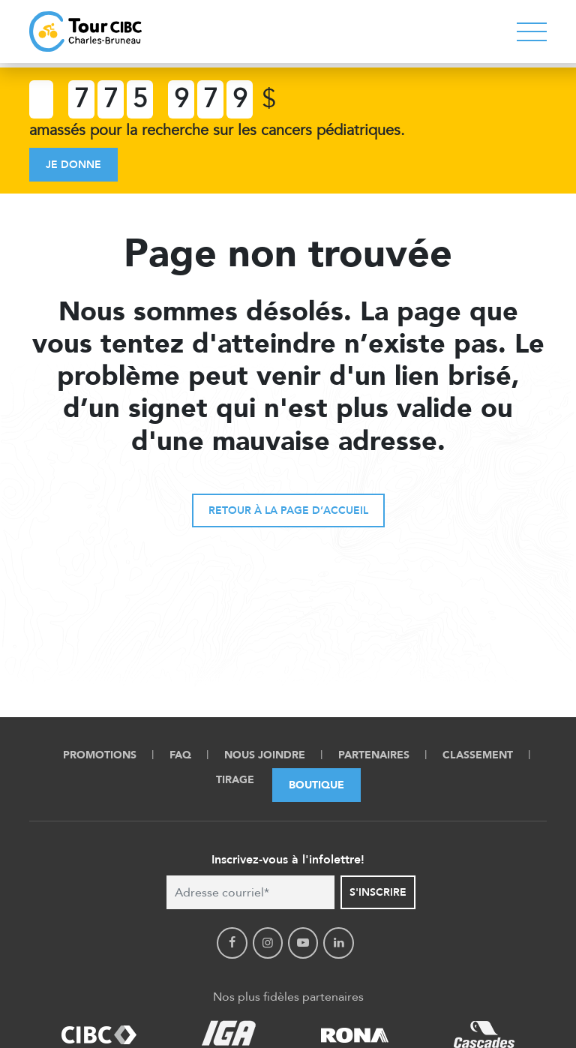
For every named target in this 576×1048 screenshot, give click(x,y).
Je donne (73, 165)
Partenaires (374, 755)
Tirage (235, 780)
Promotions (99, 755)
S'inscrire (378, 892)
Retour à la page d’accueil (288, 510)
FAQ (180, 755)
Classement (477, 755)
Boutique (316, 785)
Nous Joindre (264, 755)
